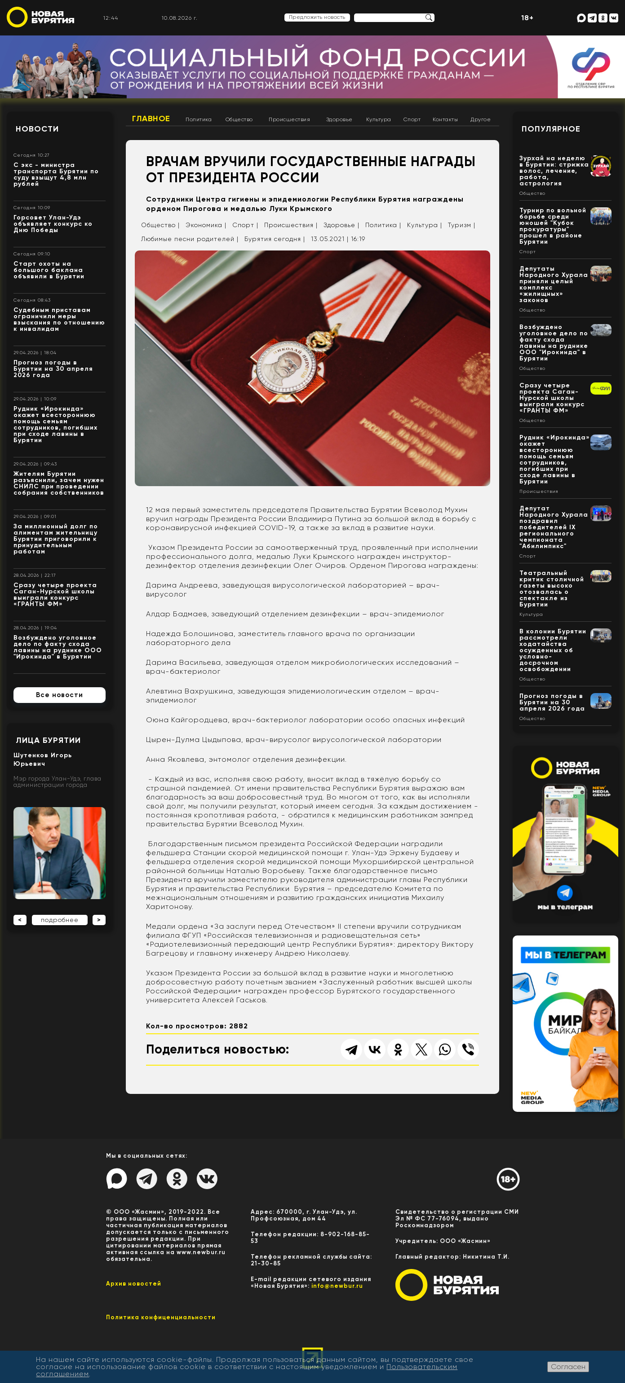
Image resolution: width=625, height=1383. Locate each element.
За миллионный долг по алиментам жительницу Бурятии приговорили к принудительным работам (55, 538)
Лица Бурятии (48, 740)
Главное (151, 118)
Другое (480, 119)
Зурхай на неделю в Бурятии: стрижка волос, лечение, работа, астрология (554, 170)
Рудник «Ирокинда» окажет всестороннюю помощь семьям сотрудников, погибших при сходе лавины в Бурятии (55, 424)
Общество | (160, 224)
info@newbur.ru (337, 1285)
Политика (199, 119)
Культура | (424, 224)
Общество (239, 119)
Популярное (551, 129)
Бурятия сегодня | (274, 238)
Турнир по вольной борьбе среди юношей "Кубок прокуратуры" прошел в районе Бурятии (552, 226)
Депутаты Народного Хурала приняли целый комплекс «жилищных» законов (553, 284)
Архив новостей (133, 1283)
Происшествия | (291, 224)
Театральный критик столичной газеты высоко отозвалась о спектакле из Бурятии (551, 588)
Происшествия (289, 119)
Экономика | (206, 224)
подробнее (60, 919)
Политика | (383, 224)
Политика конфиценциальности (161, 1317)
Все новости (59, 695)
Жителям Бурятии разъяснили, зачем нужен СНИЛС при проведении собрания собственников (58, 483)
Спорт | (245, 224)
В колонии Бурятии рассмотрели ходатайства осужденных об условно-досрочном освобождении (552, 650)
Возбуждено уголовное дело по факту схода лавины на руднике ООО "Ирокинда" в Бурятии (57, 647)
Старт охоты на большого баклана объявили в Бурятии (48, 270)
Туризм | (461, 224)
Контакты (445, 119)
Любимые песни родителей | (190, 238)
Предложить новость (317, 17)
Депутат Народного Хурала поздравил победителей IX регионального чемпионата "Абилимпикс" (553, 527)
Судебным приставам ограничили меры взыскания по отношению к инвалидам (59, 319)
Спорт (412, 119)
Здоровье (339, 119)
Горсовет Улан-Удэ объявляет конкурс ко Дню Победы (53, 224)
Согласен (568, 1366)
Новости (37, 129)
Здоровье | (341, 224)
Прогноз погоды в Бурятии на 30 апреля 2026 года (53, 369)
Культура (378, 119)
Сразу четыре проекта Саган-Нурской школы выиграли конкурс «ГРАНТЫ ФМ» (55, 594)
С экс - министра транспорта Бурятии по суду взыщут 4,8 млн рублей (56, 174)
